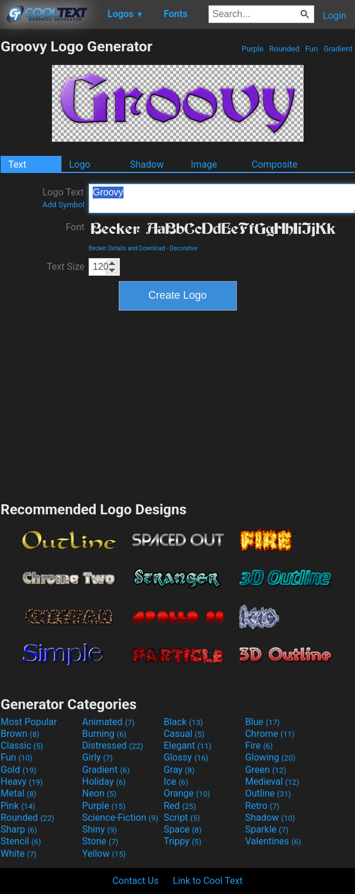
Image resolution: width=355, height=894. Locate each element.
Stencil (21, 841)
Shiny (99, 829)
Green (265, 769)
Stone (100, 841)
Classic (22, 745)
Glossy (186, 757)
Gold (19, 769)
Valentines (273, 841)
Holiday (104, 781)
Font (75, 227)
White (19, 853)
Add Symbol (63, 204)
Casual (184, 733)
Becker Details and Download (127, 248)
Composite (275, 164)
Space (182, 829)
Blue (262, 721)
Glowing (270, 757)
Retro (262, 805)
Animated (108, 721)
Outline (268, 793)
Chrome (270, 733)
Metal (19, 793)
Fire (259, 745)
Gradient (338, 48)
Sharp (19, 829)
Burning (104, 733)
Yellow (104, 853)
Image (204, 164)
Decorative (183, 248)
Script (182, 817)
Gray (179, 769)
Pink (18, 805)
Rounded (285, 48)
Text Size (65, 266)
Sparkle (266, 829)
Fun (312, 48)
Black (183, 721)
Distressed (112, 745)
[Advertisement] (178, 404)
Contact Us (135, 880)
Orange (187, 793)
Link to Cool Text (208, 880)
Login (334, 15)
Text (17, 164)
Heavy (22, 781)
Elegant (187, 745)
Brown (20, 733)
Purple (253, 48)
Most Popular (29, 721)
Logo (79, 164)
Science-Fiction (120, 817)
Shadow (147, 164)
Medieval (272, 781)
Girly (97, 757)
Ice (176, 781)
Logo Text (63, 198)
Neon (99, 793)
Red (180, 805)
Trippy (182, 841)
